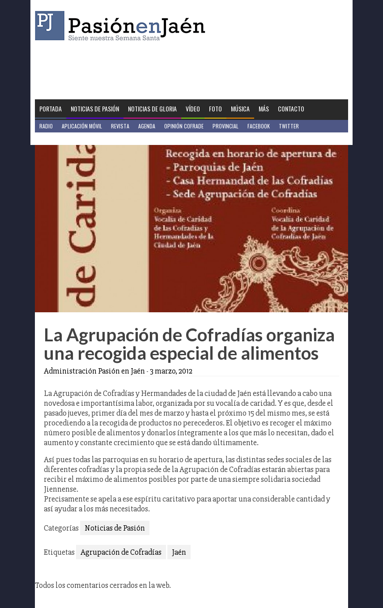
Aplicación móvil (82, 126)
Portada (50, 108)
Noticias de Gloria (152, 108)
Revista (120, 126)
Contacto (291, 108)
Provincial (225, 126)
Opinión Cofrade (184, 126)
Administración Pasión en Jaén (94, 371)
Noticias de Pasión (95, 108)
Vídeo (193, 108)
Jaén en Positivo (58, 138)
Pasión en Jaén (122, 26)
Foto (215, 108)
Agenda (146, 126)
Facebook (258, 126)
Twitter (289, 126)
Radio (46, 126)
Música (240, 108)
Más (264, 108)
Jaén (179, 552)
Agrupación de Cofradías (121, 552)
